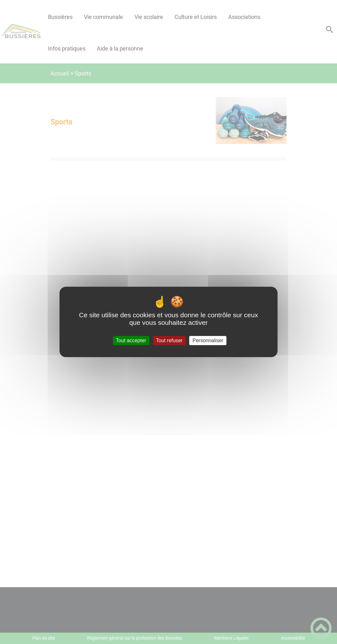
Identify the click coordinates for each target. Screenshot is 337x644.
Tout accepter (131, 340)
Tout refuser (169, 340)
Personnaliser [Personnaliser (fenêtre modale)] (207, 340)
